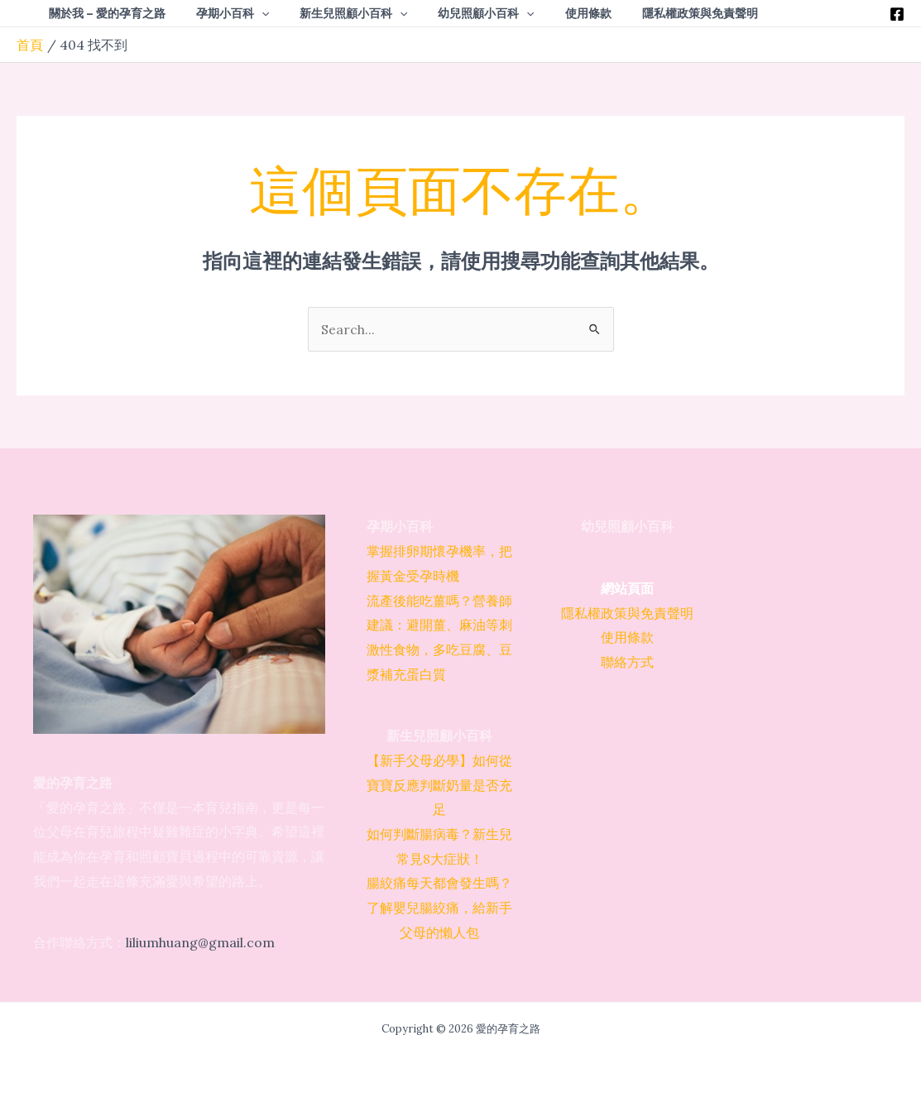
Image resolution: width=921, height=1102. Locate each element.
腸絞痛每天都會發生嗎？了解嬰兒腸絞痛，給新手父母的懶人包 (439, 908)
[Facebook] (897, 14)
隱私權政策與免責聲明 (627, 613)
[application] (249, 13)
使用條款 (627, 638)
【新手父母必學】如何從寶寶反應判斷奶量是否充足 (439, 784)
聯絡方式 (627, 662)
